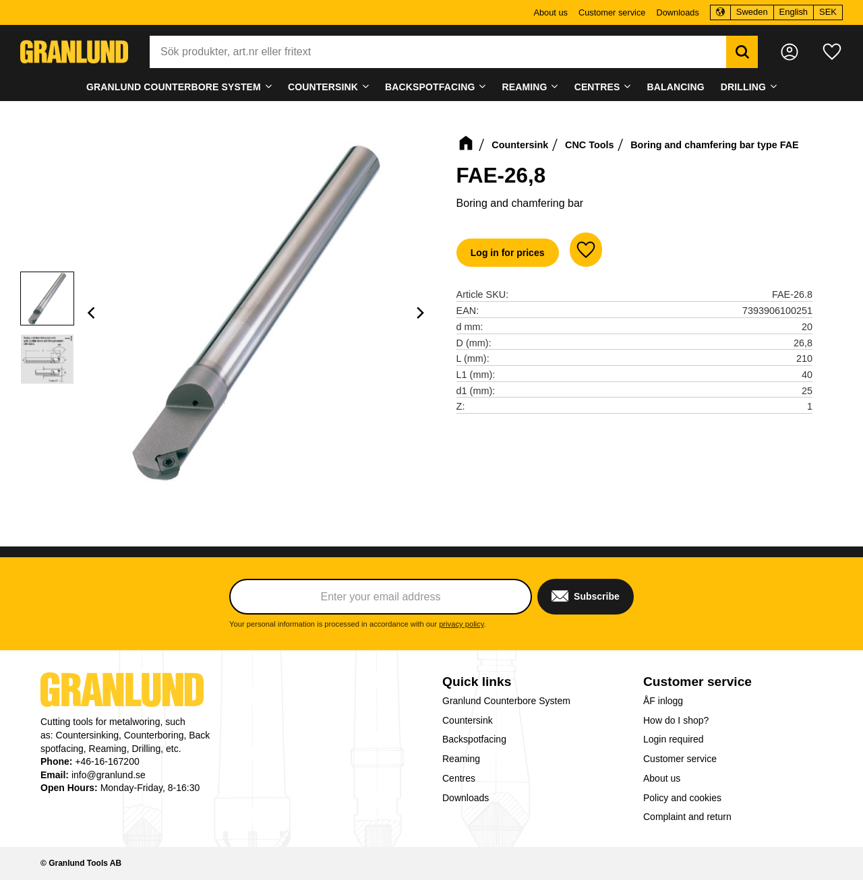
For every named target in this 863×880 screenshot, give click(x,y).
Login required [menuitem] (673, 739)
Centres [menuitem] (597, 87)
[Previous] (93, 312)
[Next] (420, 312)
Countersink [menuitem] (323, 87)
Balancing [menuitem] (676, 87)
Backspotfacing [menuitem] (430, 87)
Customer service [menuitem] (612, 12)
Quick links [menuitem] (476, 681)
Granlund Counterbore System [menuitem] (173, 87)
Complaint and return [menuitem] (687, 816)
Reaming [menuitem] (524, 87)
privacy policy (461, 624)
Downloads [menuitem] (677, 12)
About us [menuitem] (550, 12)
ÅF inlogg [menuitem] (663, 700)
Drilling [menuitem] (743, 87)
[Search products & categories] (438, 52)
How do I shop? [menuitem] (676, 720)
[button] (832, 52)
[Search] (742, 52)
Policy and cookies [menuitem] (682, 797)
